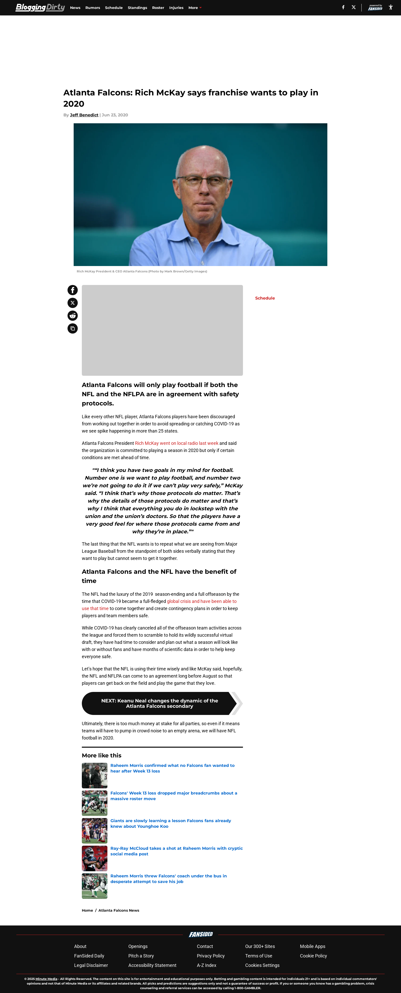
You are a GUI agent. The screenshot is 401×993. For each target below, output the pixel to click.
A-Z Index (206, 965)
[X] (354, 7)
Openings (138, 946)
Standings (137, 7)
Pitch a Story (141, 955)
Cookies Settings (262, 965)
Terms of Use (258, 955)
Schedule (114, 7)
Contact (205, 946)
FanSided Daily (89, 955)
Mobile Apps (312, 946)
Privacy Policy (211, 955)
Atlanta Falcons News (118, 910)
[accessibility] (390, 7)
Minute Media (46, 979)
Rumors (92, 7)
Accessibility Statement (152, 965)
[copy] (73, 328)
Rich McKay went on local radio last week (176, 443)
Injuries (176, 7)
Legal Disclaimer (91, 965)
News (75, 7)
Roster (158, 7)
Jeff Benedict (84, 115)
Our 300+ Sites (260, 946)
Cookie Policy (313, 955)
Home (87, 910)
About (80, 946)
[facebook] (343, 7)
